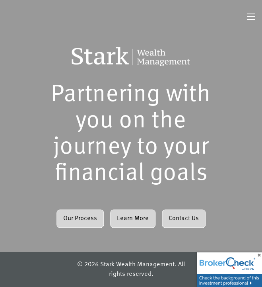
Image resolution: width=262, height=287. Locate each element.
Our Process (80, 218)
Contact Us (184, 218)
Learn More (133, 218)
